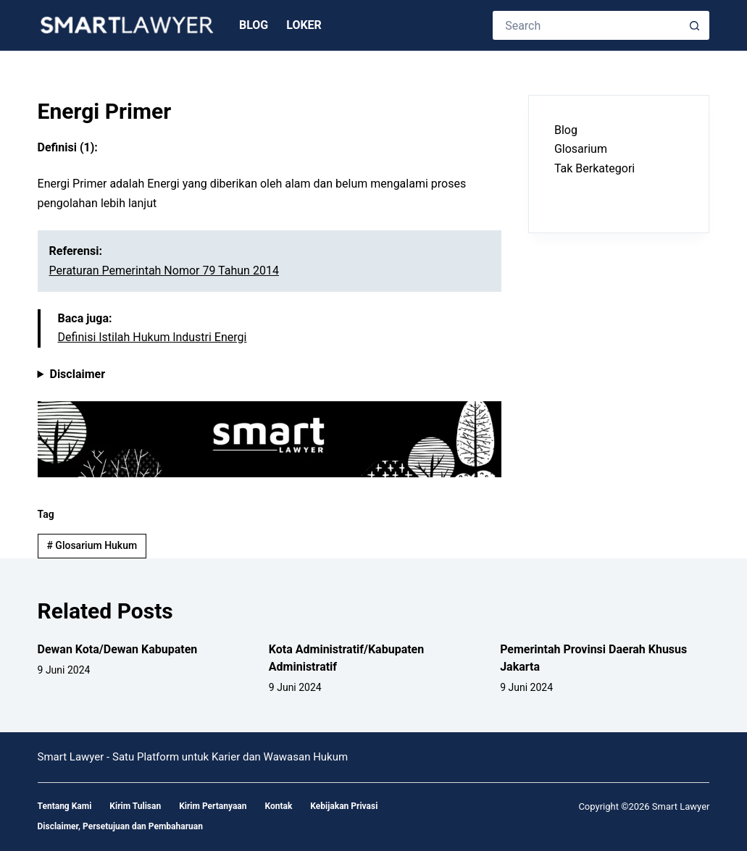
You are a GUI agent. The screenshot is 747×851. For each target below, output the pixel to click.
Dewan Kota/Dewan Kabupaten (118, 649)
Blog (253, 25)
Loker (304, 25)
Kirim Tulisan (135, 806)
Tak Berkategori (594, 168)
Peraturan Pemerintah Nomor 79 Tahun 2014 (164, 270)
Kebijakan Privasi (343, 806)
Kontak (278, 806)
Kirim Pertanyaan (212, 806)
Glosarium (580, 149)
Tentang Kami (65, 806)
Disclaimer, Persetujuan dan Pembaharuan (120, 826)
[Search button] (694, 25)
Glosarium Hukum (91, 545)
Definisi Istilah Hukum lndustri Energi (152, 337)
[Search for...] (586, 25)
